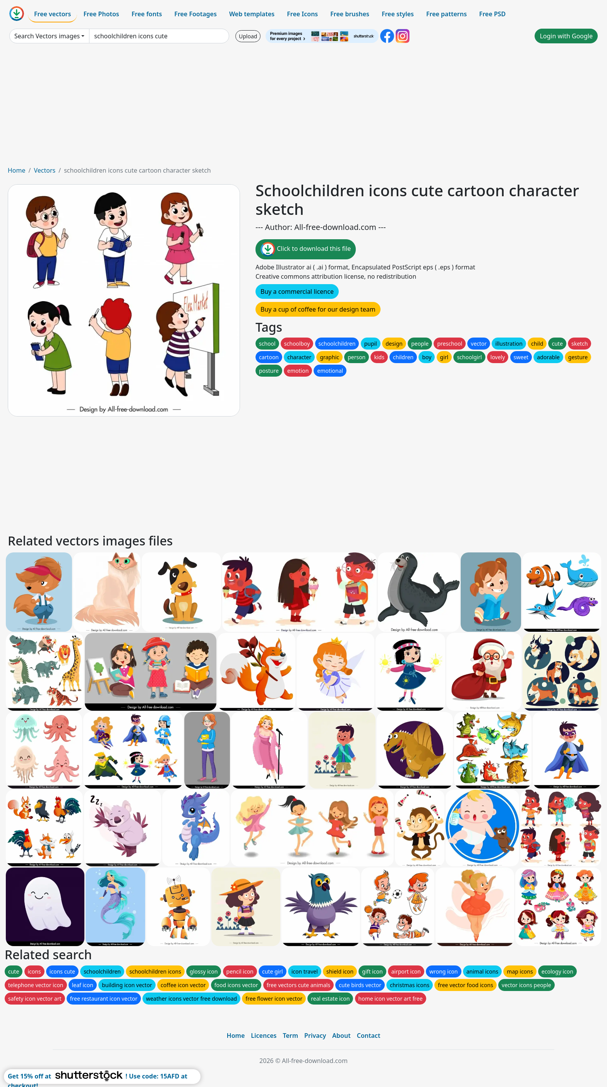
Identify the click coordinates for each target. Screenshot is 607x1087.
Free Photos (101, 14)
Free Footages (195, 14)
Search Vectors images (47, 36)
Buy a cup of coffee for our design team (318, 309)
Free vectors (52, 14)
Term (290, 1035)
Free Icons (302, 14)
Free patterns (446, 14)
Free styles (398, 14)
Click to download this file (306, 249)
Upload (248, 36)
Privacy (315, 1035)
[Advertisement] (303, 107)
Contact (369, 1035)
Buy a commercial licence (297, 291)
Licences (263, 1035)
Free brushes (349, 14)
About (341, 1035)
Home (17, 170)
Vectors (44, 170)
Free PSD (492, 14)
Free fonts (147, 14)
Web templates (251, 14)
